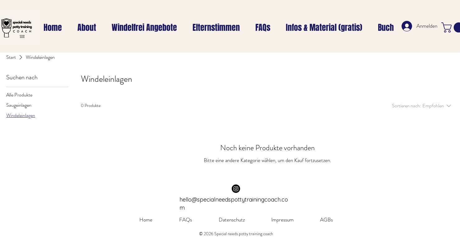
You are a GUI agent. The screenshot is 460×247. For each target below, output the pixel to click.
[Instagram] (236, 188)
